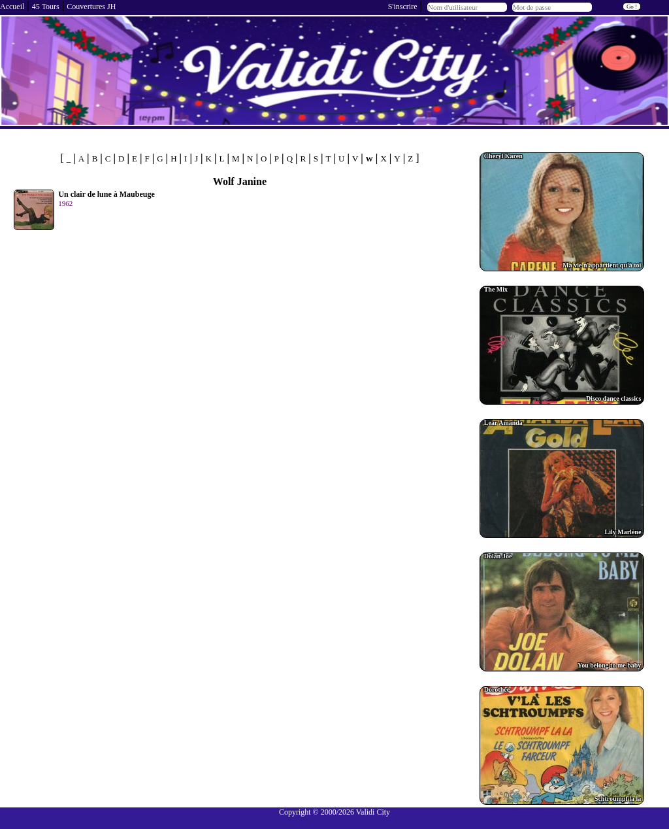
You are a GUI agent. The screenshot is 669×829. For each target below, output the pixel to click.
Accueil (12, 6)
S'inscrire (402, 6)
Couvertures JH (91, 6)
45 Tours (45, 6)
